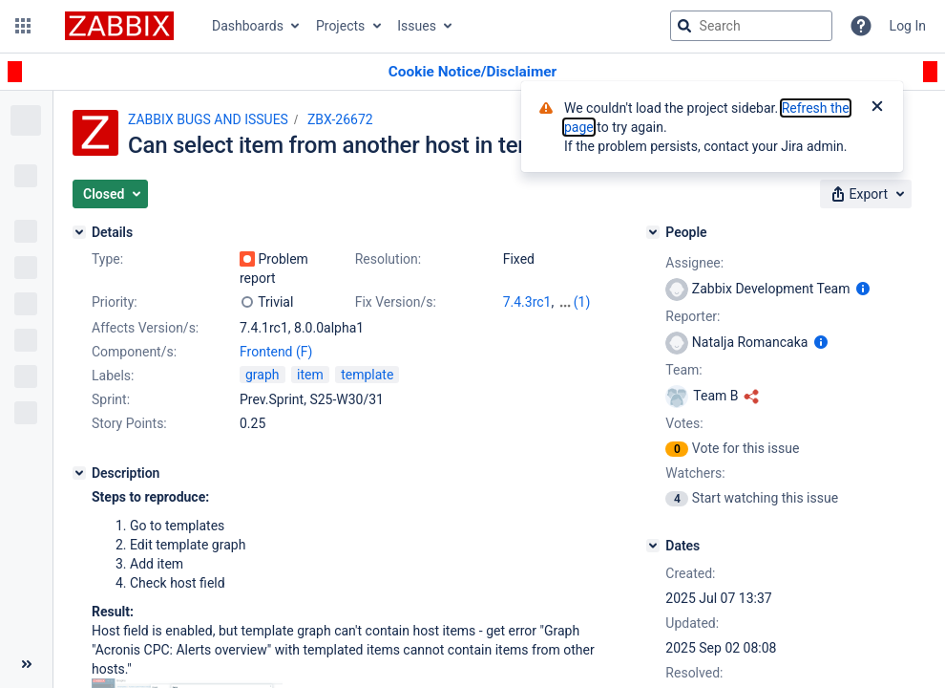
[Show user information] (863, 288)
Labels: (113, 375)
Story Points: (129, 423)
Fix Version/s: (395, 302)
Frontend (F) (276, 351)
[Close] (877, 108)
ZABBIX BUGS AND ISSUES (208, 119)
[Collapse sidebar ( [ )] (26, 664)
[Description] (79, 473)
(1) (582, 302)
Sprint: (111, 399)
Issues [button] (416, 25)
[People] (653, 232)
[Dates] (653, 545)
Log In (908, 25)
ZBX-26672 (340, 119)
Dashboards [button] (248, 25)
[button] (23, 26)
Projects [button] (340, 25)
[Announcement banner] (472, 72)
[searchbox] (751, 26)
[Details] (79, 232)
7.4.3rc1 (527, 302)
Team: (683, 369)
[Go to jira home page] (119, 26)
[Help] (861, 26)
